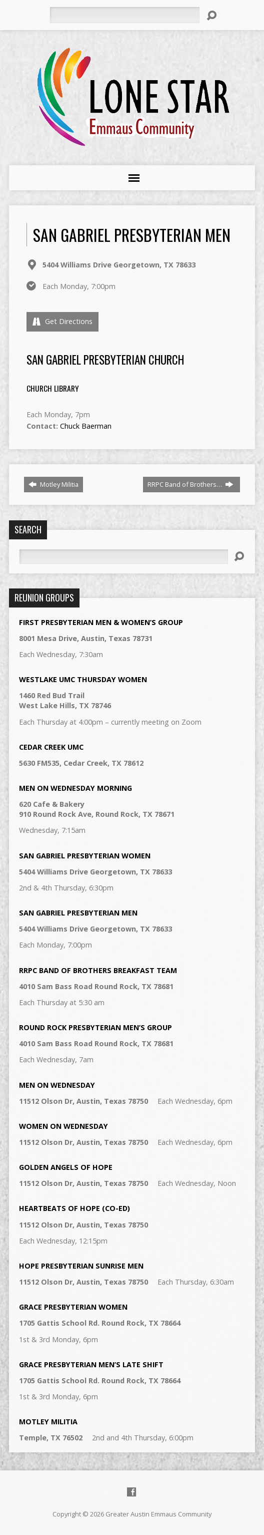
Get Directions (62, 321)
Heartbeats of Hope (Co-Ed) (74, 1208)
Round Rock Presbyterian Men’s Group (95, 1027)
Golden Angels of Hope (65, 1167)
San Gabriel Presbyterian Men (78, 912)
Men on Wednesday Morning (75, 788)
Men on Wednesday (57, 1085)
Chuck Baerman (86, 426)
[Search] (125, 15)
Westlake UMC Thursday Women (83, 679)
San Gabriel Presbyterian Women (84, 855)
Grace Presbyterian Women (73, 1307)
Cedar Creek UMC (51, 747)
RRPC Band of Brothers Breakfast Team (98, 970)
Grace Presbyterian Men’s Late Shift (91, 1364)
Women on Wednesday (63, 1126)
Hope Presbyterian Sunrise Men (81, 1266)
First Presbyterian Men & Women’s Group (101, 622)
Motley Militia (53, 484)
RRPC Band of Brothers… (191, 484)
